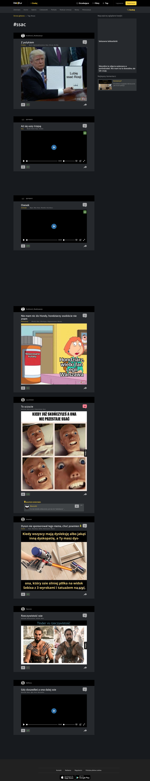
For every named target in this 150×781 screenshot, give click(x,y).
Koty (22, 129)
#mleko (41, 129)
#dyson (53, 528)
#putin (31, 45)
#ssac (47, 45)
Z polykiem (27, 42)
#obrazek (23, 409)
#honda (34, 321)
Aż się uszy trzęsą (31, 126)
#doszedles (41, 692)
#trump (51, 45)
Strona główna (19, 16)
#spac (31, 208)
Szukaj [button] (132, 10)
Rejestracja (131, 3)
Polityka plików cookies (93, 770)
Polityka (54, 10)
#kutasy (60, 321)
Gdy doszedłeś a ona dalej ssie (38, 689)
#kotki (33, 129)
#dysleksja (35, 528)
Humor (26, 10)
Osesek (25, 205)
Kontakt (59, 770)
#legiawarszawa (52, 321)
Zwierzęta (16, 10)
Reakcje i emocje (65, 10)
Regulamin (78, 770)
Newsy (77, 10)
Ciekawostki (44, 10)
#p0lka (41, 528)
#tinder (38, 618)
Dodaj (34, 3)
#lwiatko (43, 208)
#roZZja (56, 45)
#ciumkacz (50, 208)
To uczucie (27, 406)
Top (106, 3)
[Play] (24, 161)
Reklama (68, 770)
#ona (35, 692)
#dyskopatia (46, 528)
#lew (35, 208)
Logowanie (119, 3)
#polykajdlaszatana (39, 45)
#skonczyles (30, 409)
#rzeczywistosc (31, 618)
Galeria (33, 10)
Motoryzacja (86, 10)
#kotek (29, 129)
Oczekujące (84, 3)
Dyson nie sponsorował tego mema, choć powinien (51, 526)
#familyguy (43, 321)
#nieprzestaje (38, 409)
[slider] (42, 161)
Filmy (97, 3)
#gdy (32, 692)
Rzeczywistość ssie (32, 615)
